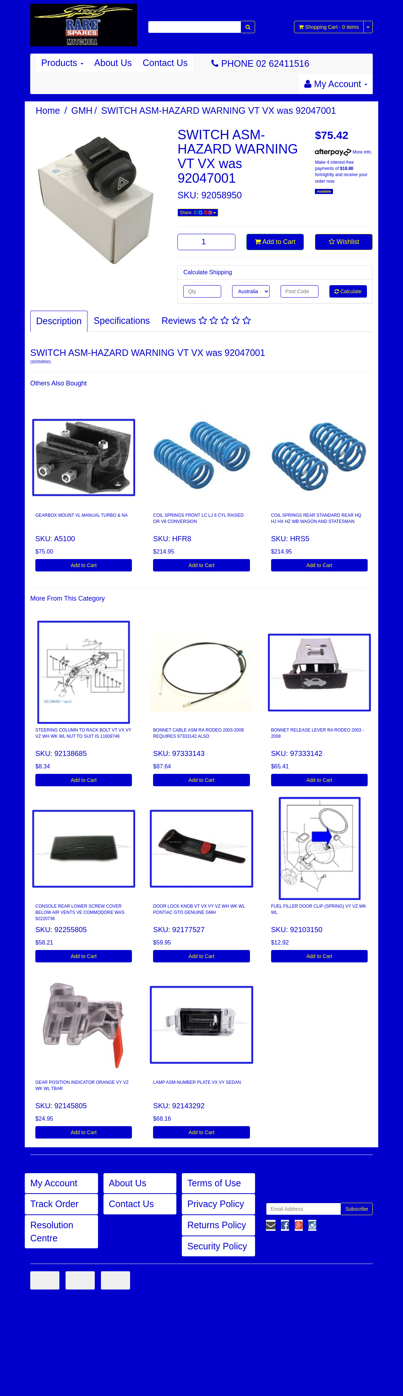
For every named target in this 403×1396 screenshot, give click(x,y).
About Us (113, 63)
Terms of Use (214, 1183)
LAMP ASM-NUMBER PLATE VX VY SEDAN (197, 1082)
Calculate (347, 291)
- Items (329, 27)
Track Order (54, 1204)
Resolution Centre (51, 1231)
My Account (53, 1183)
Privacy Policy (215, 1204)
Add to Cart (275, 241)
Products (62, 63)
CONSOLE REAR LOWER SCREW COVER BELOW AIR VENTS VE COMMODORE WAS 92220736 (79, 912)
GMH (82, 110)
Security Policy (217, 1246)
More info (343, 152)
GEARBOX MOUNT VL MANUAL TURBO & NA (81, 515)
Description (59, 321)
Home (48, 110)
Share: (198, 212)
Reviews (205, 320)
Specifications (122, 320)
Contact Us (165, 63)
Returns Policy (216, 1225)
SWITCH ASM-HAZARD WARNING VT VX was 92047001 (218, 110)
